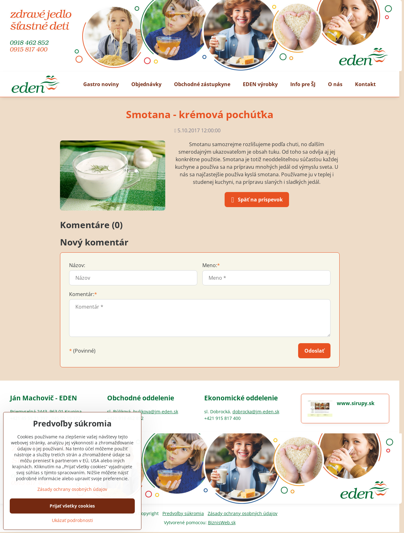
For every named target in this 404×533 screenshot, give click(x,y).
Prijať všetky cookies (72, 506)
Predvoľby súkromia (183, 513)
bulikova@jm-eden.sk (155, 412)
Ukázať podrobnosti (72, 520)
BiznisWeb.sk (222, 522)
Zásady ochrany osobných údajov (242, 513)
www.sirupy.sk (355, 403)
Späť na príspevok (256, 200)
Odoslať (314, 350)
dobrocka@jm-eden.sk (255, 412)
